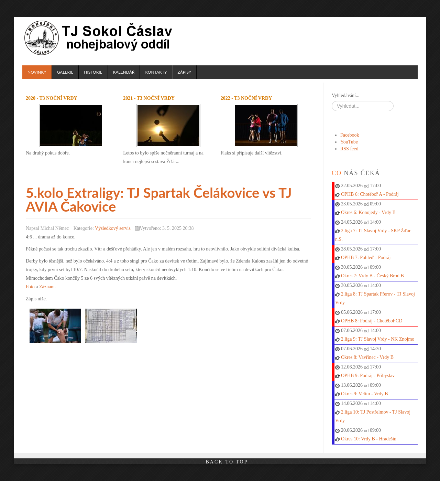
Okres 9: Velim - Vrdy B (364, 393)
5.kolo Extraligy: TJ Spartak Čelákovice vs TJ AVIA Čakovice (159, 199)
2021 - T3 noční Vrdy (149, 98)
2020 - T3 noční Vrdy (51, 98)
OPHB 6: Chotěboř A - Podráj (370, 194)
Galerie (65, 72)
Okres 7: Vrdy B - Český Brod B (372, 275)
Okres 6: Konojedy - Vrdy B (368, 212)
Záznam (47, 286)
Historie (93, 72)
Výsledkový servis (113, 228)
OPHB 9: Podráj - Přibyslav (368, 375)
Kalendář (124, 72)
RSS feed (349, 148)
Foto (30, 286)
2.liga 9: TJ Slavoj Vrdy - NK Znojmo (377, 339)
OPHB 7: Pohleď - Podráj (365, 257)
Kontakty (156, 72)
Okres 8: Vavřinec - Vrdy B (367, 357)
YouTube (349, 142)
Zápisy (184, 72)
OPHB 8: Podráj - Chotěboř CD (372, 320)
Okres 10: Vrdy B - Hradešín (368, 438)
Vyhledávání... (345, 95)
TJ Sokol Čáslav (99, 38)
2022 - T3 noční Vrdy (246, 98)
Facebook (349, 135)
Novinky (37, 72)
